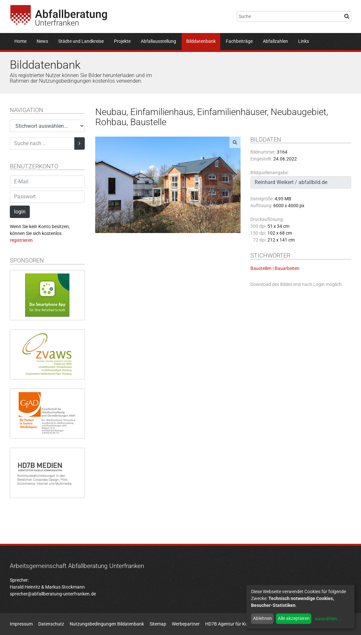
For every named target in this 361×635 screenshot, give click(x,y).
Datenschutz (51, 624)
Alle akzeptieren (294, 618)
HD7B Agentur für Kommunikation (240, 624)
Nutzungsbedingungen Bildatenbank (107, 624)
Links (303, 41)
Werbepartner (186, 624)
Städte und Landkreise (81, 41)
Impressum (21, 624)
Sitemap (158, 624)
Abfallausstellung (158, 41)
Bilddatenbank (201, 41)
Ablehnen (262, 618)
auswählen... (328, 618)
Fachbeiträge (239, 41)
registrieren (21, 240)
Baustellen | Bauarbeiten (274, 268)
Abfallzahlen (275, 41)
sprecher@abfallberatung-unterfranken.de (53, 593)
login (20, 212)
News (42, 41)
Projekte (122, 41)
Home (20, 41)
